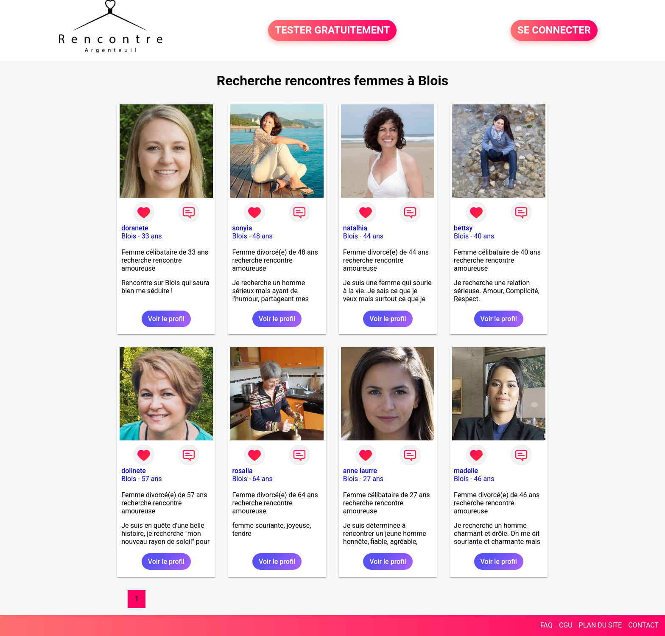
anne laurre (360, 471)
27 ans (373, 479)
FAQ (546, 625)
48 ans (262, 236)
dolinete (133, 471)
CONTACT (643, 625)
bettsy (463, 228)
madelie (466, 471)
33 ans (152, 236)
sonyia (242, 228)
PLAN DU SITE (600, 625)
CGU (566, 625)
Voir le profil (166, 319)
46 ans (484, 479)
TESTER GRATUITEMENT (332, 30)
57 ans (152, 479)
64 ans (262, 479)
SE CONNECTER (554, 30)
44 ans (373, 236)
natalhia (355, 228)
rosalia (242, 471)
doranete (134, 228)
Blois (128, 236)
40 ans (484, 236)
